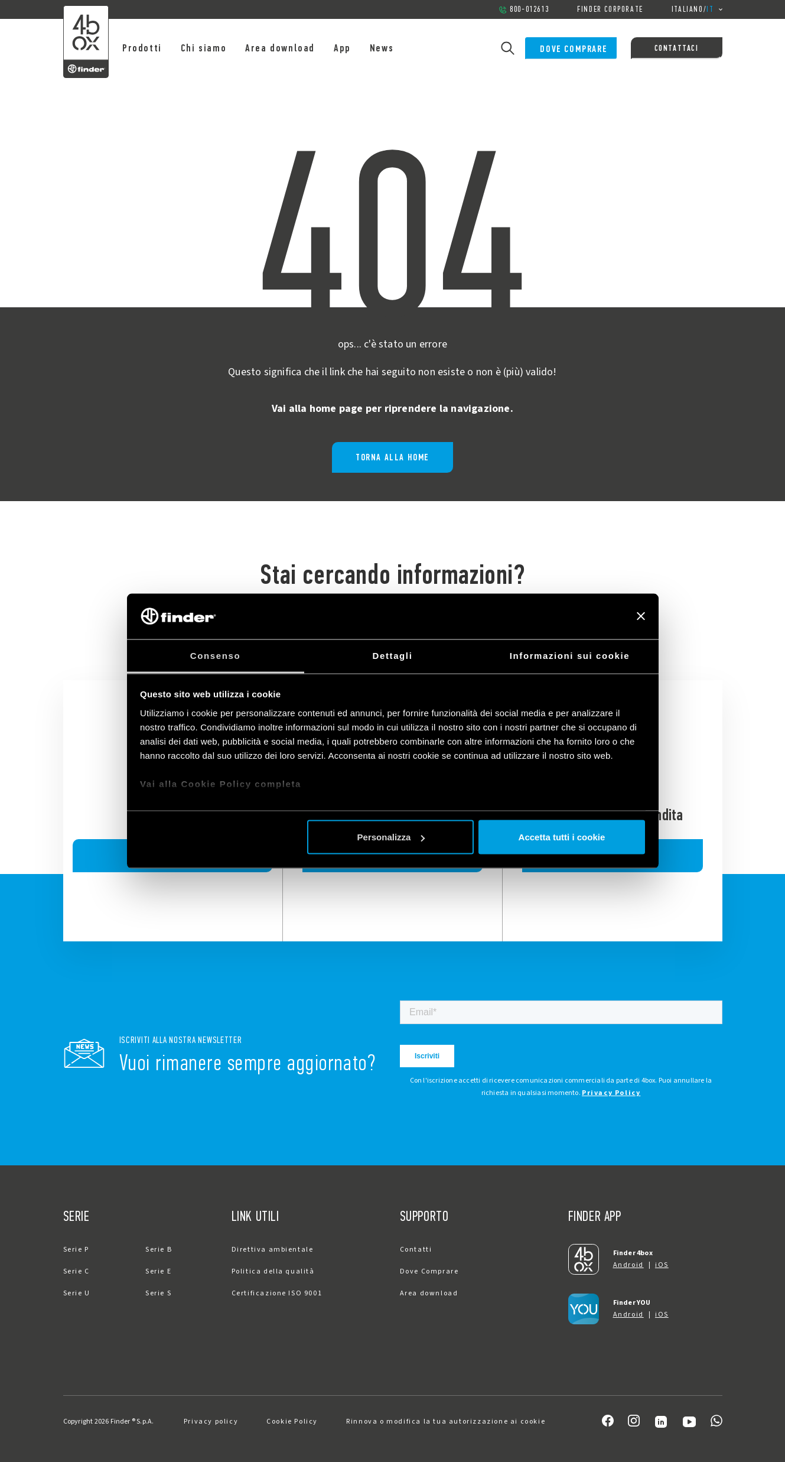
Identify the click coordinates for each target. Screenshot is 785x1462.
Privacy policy (211, 1421)
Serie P (76, 1250)
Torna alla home (392, 457)
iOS (662, 1265)
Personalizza (391, 837)
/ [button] (697, 9)
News (396, 47)
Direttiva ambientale (273, 1250)
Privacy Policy (611, 1093)
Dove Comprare (564, 48)
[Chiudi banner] (641, 616)
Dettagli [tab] (393, 655)
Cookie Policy (292, 1421)
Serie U (76, 1293)
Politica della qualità (273, 1271)
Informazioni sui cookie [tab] (570, 655)
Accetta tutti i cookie (562, 837)
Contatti (416, 1250)
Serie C (76, 1271)
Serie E (158, 1271)
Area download (295, 47)
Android (628, 1265)
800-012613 (524, 9)
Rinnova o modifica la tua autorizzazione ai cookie (445, 1421)
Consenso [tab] (215, 655)
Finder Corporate (610, 9)
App (357, 47)
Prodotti (157, 47)
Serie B (158, 1250)
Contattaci (676, 48)
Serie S (158, 1293)
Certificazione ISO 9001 (277, 1293)
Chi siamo (217, 47)
